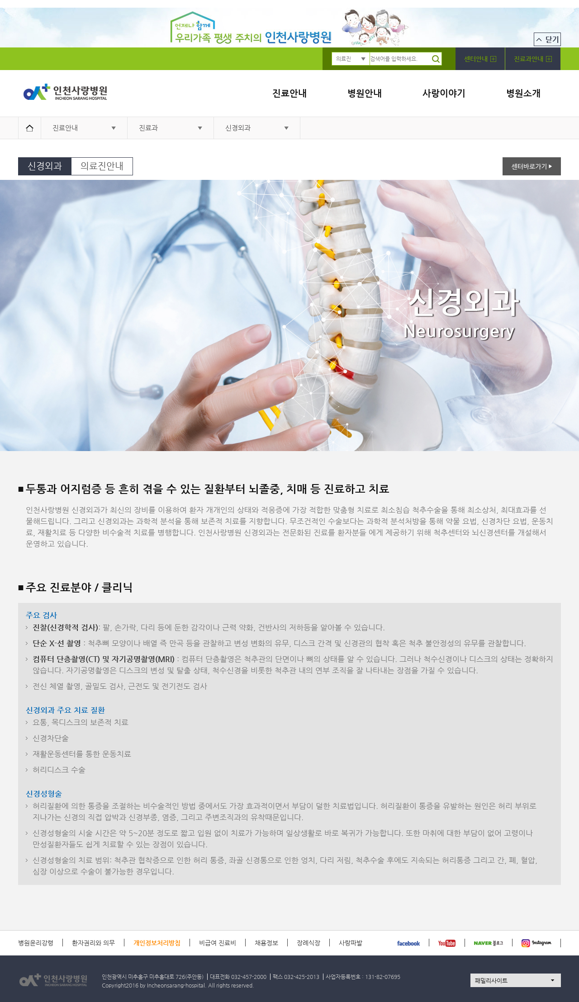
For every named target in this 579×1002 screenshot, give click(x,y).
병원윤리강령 (35, 942)
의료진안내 (102, 166)
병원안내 (364, 93)
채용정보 (266, 942)
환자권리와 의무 (93, 942)
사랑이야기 (443, 93)
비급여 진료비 (217, 942)
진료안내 (289, 93)
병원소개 (523, 93)
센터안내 (480, 58)
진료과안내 (533, 58)
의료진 (343, 59)
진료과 (148, 128)
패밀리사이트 (491, 980)
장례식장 (308, 942)
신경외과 (238, 128)
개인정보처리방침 (156, 942)
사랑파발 (350, 942)
